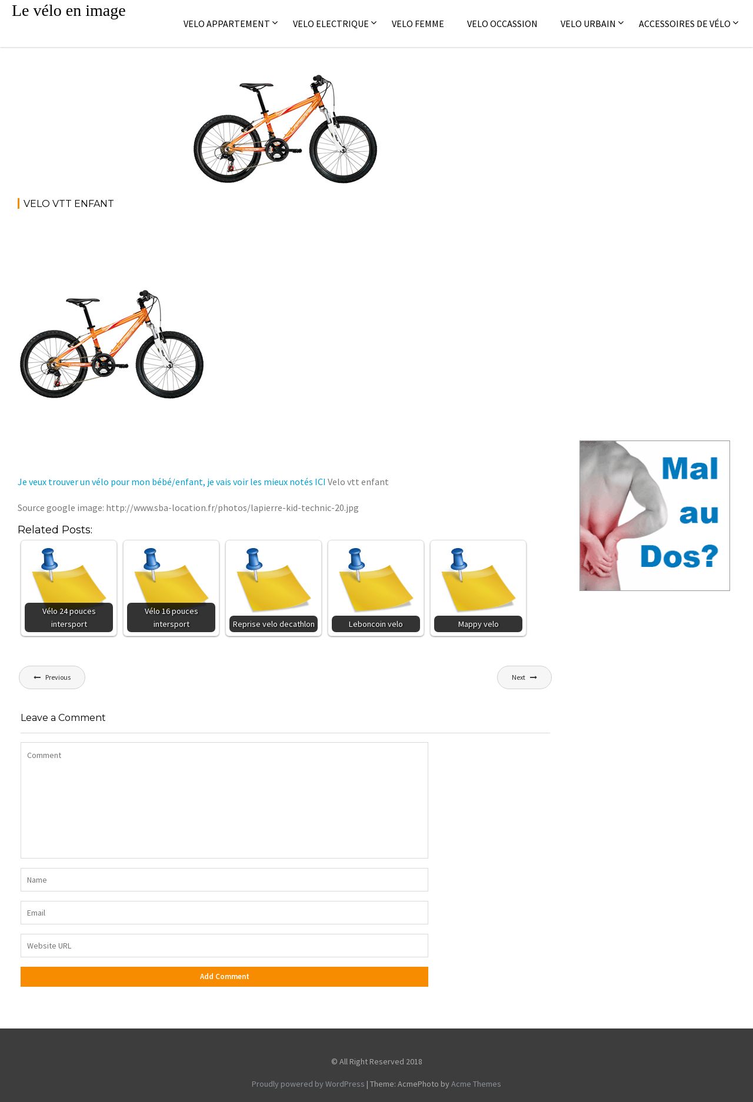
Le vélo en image (69, 10)
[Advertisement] (232, 251)
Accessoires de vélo (685, 23)
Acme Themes (476, 1083)
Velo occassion (502, 23)
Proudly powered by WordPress (308, 1083)
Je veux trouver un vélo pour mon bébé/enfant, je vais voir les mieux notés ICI (172, 481)
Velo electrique (331, 23)
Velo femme (418, 23)
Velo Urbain (588, 23)
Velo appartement (227, 23)
